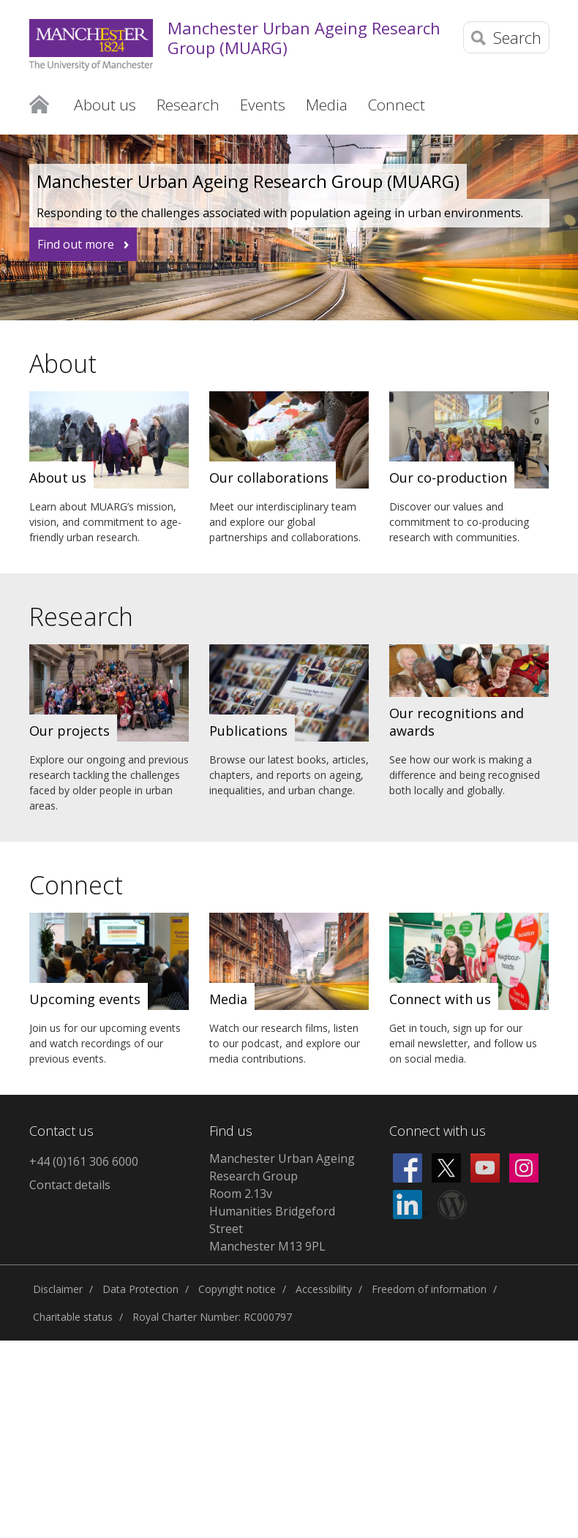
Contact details (69, 1185)
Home (39, 104)
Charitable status (73, 1317)
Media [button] (327, 104)
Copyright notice (237, 1289)
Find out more (75, 244)
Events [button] (262, 104)
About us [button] (105, 104)
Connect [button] (396, 104)
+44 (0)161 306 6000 (83, 1161)
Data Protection (140, 1289)
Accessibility (324, 1289)
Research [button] (188, 104)
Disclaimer (58, 1289)
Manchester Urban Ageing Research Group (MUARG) (304, 37)
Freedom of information (429, 1289)
